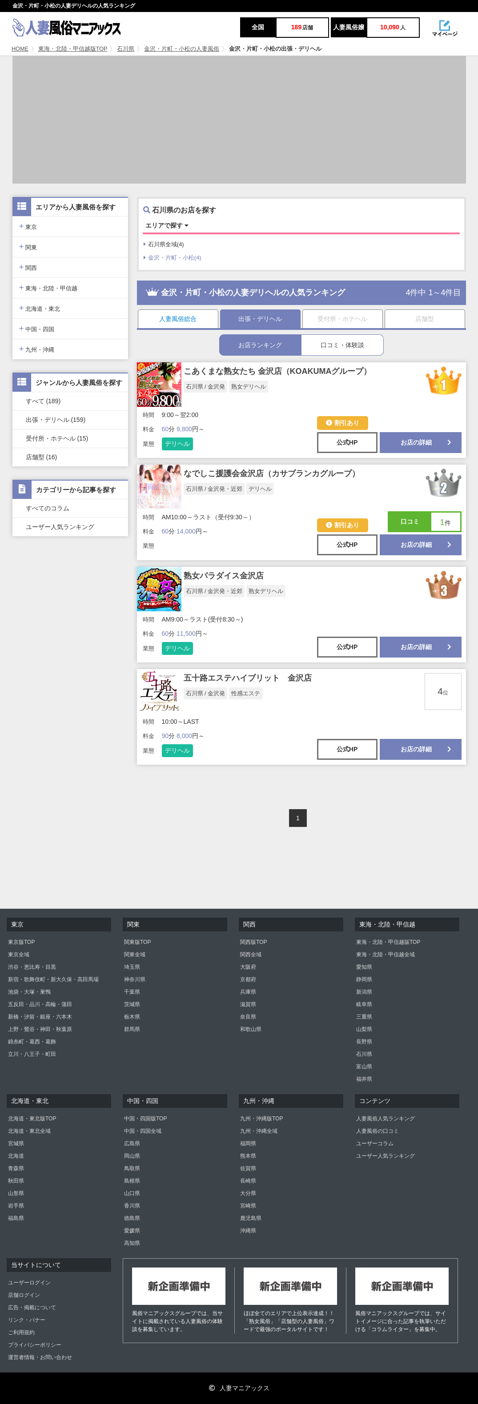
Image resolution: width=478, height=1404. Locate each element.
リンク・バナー (26, 1320)
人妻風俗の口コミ (377, 1131)
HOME (20, 49)
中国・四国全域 (142, 1131)
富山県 (364, 1066)
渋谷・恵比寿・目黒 (32, 967)
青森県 (16, 1168)
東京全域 (18, 954)
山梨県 (364, 1029)
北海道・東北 (39, 308)
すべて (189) (43, 401)
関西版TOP (253, 942)
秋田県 (16, 1181)
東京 (28, 226)
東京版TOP (21, 942)
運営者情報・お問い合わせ (40, 1357)
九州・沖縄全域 (258, 1131)
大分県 (248, 1193)
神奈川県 (134, 979)
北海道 (16, 1156)
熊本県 (248, 1156)
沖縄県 (248, 1230)
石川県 (125, 49)
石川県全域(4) (164, 244)
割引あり (342, 422)
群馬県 (132, 1029)
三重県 (364, 1017)
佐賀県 (248, 1168)
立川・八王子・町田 (32, 1054)
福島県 (16, 1218)
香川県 (132, 1206)
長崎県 (248, 1181)
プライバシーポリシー (34, 1345)
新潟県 (364, 992)
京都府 (248, 979)
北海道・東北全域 (29, 1131)
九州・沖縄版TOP (261, 1118)
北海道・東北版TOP (32, 1118)
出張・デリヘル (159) (56, 419)
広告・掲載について (32, 1307)
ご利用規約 (21, 1332)
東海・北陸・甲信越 (48, 287)
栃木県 (132, 1017)
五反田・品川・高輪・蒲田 (40, 1004)
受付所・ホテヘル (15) (57, 438)
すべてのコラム (47, 508)
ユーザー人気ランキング (60, 526)
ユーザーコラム (375, 1143)
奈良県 (248, 1017)
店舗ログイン (24, 1295)
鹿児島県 (250, 1218)
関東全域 (134, 954)
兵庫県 (248, 992)
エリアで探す (167, 225)
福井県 (364, 1079)
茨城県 (132, 1004)
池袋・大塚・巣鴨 (29, 992)
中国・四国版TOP (145, 1118)
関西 (28, 267)
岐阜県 (364, 1004)
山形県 (16, 1193)
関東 (28, 246)
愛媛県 (132, 1230)
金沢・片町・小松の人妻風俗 (181, 49)
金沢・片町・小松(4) (172, 257)
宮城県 (16, 1143)
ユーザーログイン (29, 1283)
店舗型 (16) (41, 457)
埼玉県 (132, 967)
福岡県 (248, 1143)
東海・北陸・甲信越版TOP (73, 49)
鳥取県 (132, 1168)
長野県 (364, 1042)
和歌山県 (250, 1029)
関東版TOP (137, 942)
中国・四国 (37, 328)
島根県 (132, 1181)
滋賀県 (248, 1004)
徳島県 (132, 1218)
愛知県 (364, 967)
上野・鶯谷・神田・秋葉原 (40, 1029)
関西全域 (250, 954)
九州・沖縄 (37, 348)
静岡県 (364, 979)
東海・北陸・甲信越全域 (385, 954)
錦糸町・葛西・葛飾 (32, 1042)
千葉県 (132, 992)
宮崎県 (248, 1206)
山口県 (132, 1193)
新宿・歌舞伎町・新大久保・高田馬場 (53, 979)
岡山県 (132, 1156)
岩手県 (16, 1206)
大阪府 (248, 967)
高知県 (132, 1243)
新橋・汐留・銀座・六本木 (40, 1017)
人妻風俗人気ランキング (385, 1118)
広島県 (132, 1143)
